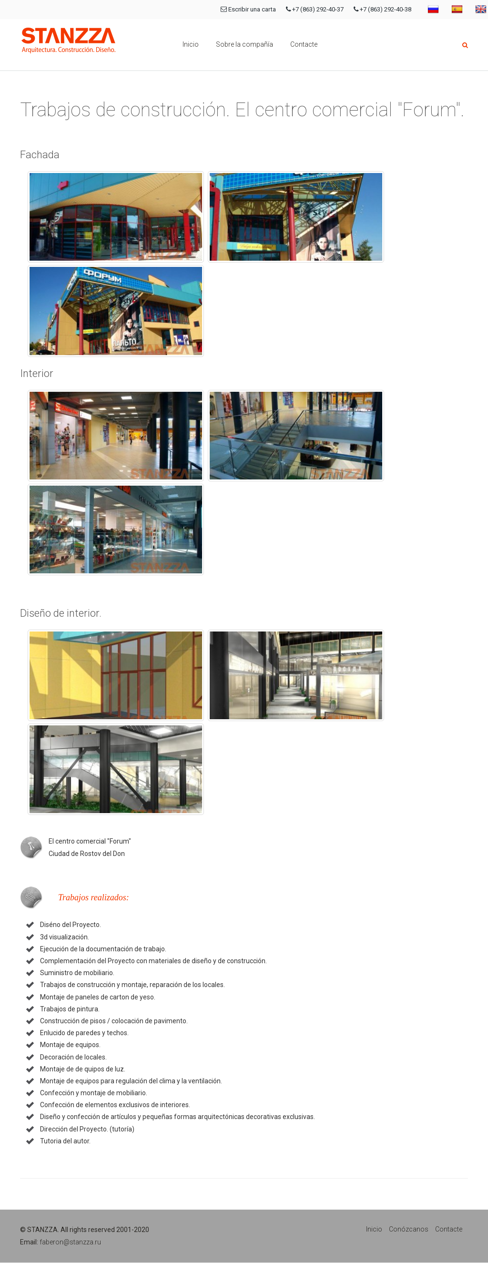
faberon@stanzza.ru (70, 1242)
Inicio (191, 44)
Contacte (303, 44)
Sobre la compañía (244, 44)
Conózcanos (408, 1229)
